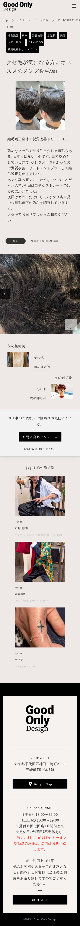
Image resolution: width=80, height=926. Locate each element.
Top (5, 20)
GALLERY (24, 20)
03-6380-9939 (40, 807)
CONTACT (40, 900)
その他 (44, 20)
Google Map (43, 784)
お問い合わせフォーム (40, 436)
